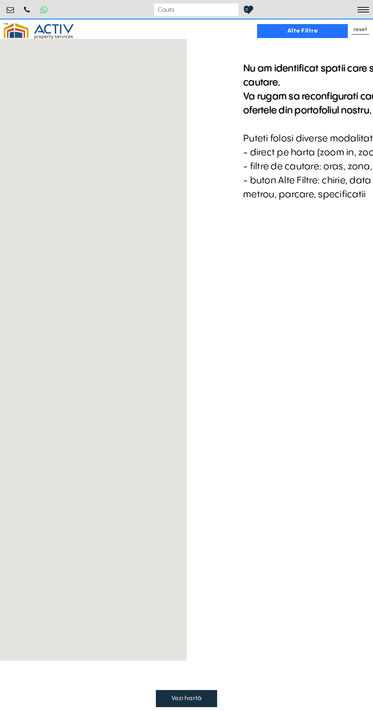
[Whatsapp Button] (43, 9)
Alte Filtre (302, 31)
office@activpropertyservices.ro (10, 6)
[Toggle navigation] (363, 9)
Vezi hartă (186, 698)
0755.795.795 (27, 6)
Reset (361, 30)
